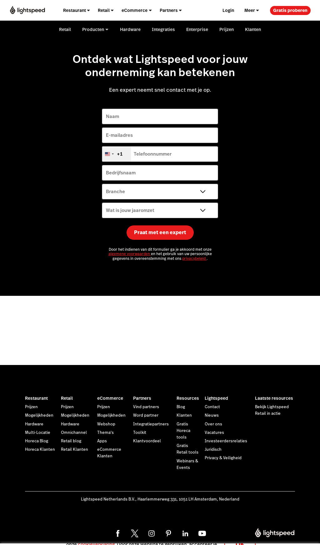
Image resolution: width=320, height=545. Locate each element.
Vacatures (214, 432)
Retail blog (71, 441)
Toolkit (139, 432)
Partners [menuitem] (169, 10)
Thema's (105, 432)
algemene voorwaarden (129, 253)
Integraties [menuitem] (163, 29)
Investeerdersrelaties (226, 441)
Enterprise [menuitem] (197, 29)
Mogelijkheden (39, 415)
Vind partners (146, 407)
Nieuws (212, 415)
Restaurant (36, 398)
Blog (181, 407)
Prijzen (31, 407)
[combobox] (116, 154)
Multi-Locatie (37, 432)
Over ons (213, 424)
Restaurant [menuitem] (74, 10)
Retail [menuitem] (104, 10)
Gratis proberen (290, 10)
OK (240, 536)
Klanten (184, 415)
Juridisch (213, 449)
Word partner (145, 415)
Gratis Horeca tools (183, 430)
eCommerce (110, 398)
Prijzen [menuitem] (226, 29)
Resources (188, 398)
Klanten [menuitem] (253, 29)
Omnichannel (74, 432)
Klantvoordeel (147, 441)
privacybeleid (194, 258)
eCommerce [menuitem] (135, 10)
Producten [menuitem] (93, 29)
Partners (142, 398)
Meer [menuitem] (249, 10)
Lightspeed (216, 398)
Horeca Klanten (40, 449)
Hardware (34, 424)
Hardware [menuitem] (130, 29)
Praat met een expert (160, 232)
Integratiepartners (151, 424)
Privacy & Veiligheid (223, 458)
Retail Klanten (74, 449)
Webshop (106, 424)
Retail (67, 398)
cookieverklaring (96, 537)
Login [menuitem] (228, 10)
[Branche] (160, 191)
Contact (212, 407)
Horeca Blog (36, 441)
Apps (102, 441)
